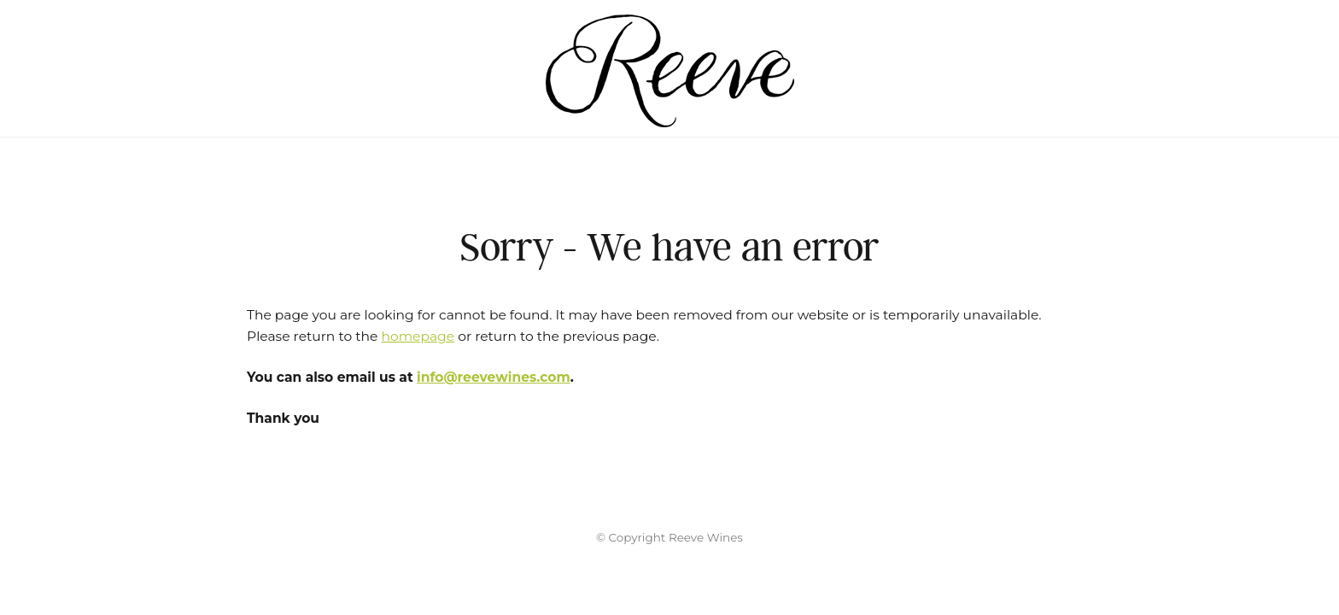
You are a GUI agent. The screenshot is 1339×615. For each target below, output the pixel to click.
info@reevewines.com (493, 377)
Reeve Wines (669, 68)
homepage (417, 336)
